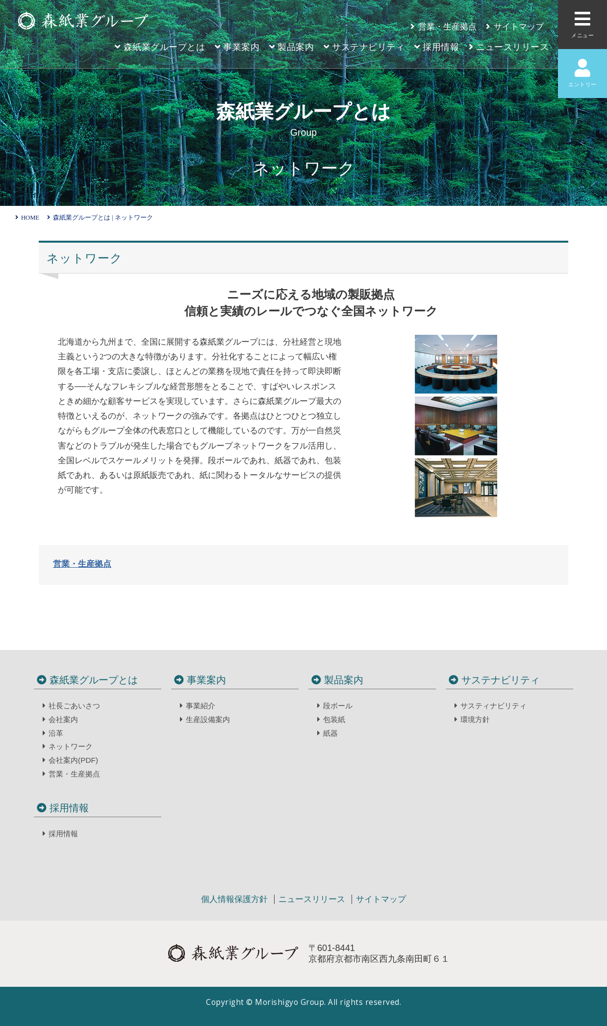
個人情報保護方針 (235, 899)
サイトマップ (381, 899)
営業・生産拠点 (82, 564)
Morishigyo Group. (291, 1002)
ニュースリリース (313, 899)
